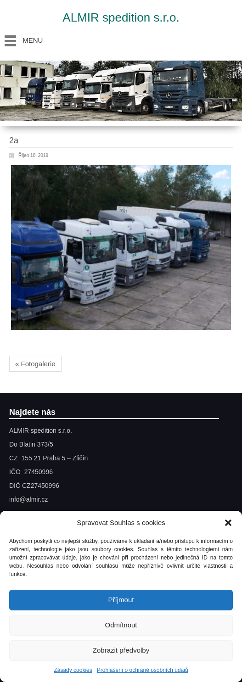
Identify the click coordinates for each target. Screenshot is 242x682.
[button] (228, 522)
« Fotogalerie (35, 364)
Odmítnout (121, 625)
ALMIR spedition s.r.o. (120, 17)
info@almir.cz (28, 499)
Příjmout (121, 600)
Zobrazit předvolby (121, 650)
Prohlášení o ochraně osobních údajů (142, 670)
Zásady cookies (73, 670)
